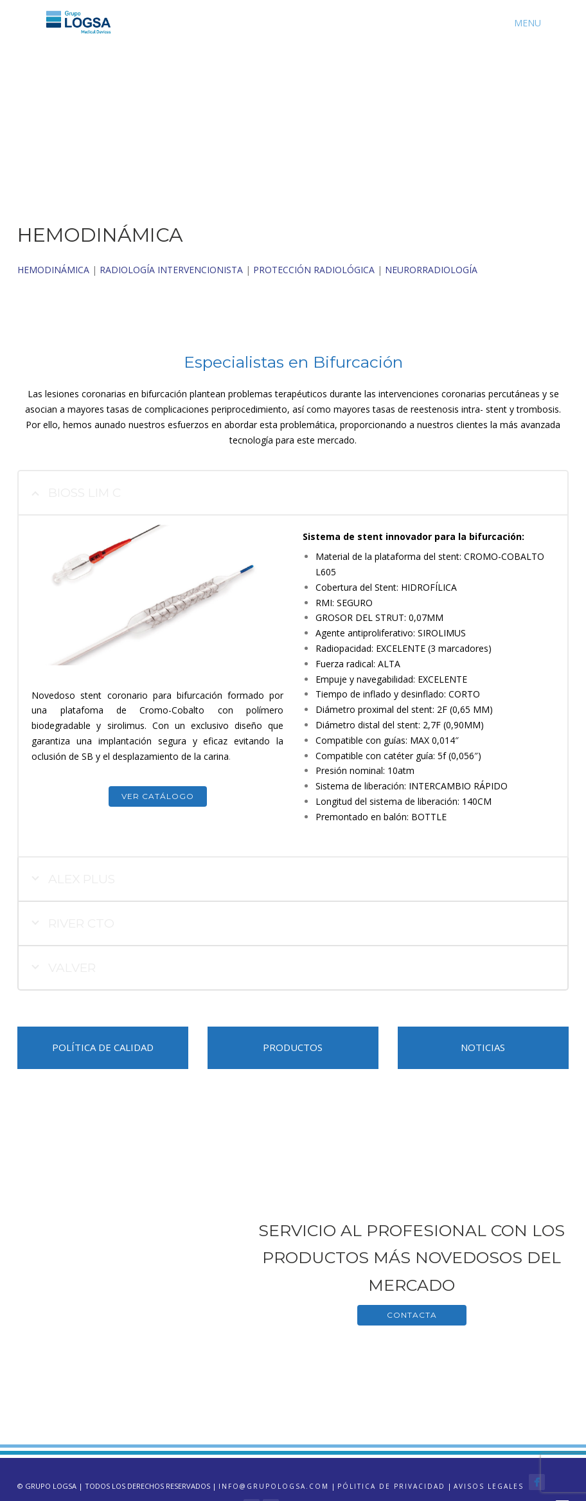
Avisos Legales (489, 1486)
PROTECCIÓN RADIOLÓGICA (314, 270)
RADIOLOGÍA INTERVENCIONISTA (171, 270)
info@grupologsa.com (273, 1486)
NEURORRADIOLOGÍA (431, 270)
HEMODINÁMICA (53, 270)
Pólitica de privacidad (391, 1486)
